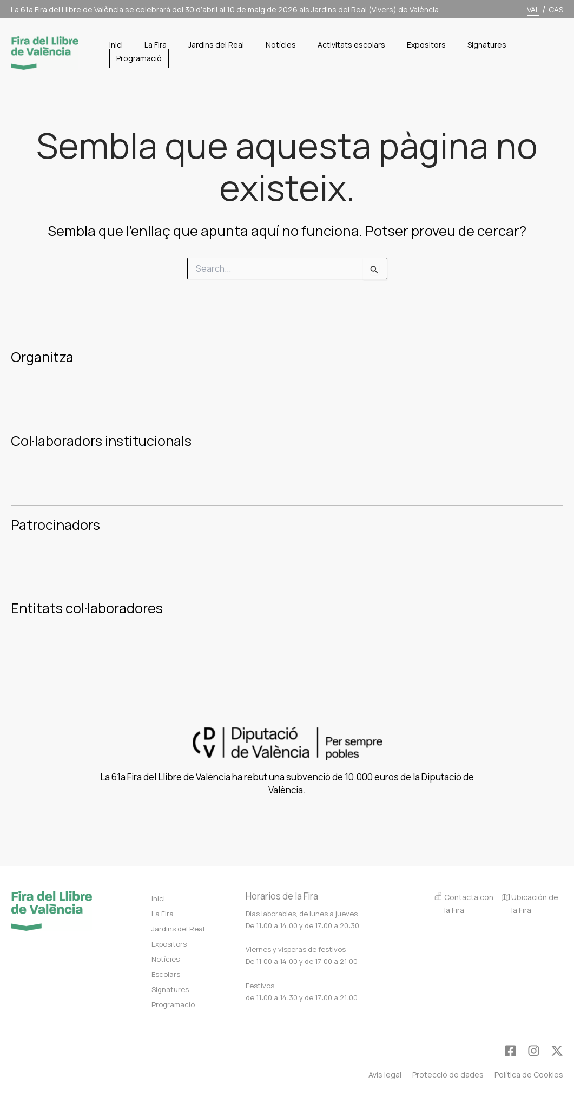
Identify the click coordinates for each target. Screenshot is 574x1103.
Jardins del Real (177, 929)
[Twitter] (557, 1051)
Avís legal (384, 1074)
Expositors (169, 944)
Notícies (165, 959)
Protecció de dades (448, 1074)
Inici (158, 898)
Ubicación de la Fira (530, 904)
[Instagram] (533, 1051)
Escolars (165, 974)
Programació (173, 1004)
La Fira (162, 913)
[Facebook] (510, 1051)
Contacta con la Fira (463, 903)
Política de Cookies (528, 1074)
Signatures (170, 989)
